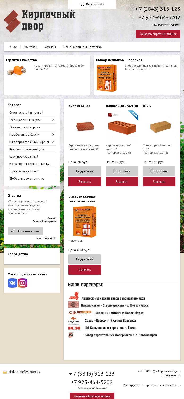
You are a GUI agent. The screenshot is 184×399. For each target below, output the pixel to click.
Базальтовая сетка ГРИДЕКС (29, 164)
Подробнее (84, 171)
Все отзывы (44, 238)
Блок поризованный (23, 156)
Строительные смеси (24, 171)
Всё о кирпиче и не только (83, 47)
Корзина (92, 4)
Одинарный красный (122, 106)
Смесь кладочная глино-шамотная (82, 199)
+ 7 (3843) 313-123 (157, 9)
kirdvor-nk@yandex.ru (24, 371)
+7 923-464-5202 (159, 17)
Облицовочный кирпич (25, 120)
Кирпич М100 (79, 106)
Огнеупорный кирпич (24, 127)
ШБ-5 (147, 106)
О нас (13, 47)
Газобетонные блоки (24, 134)
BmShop (175, 385)
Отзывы (50, 47)
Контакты (30, 47)
